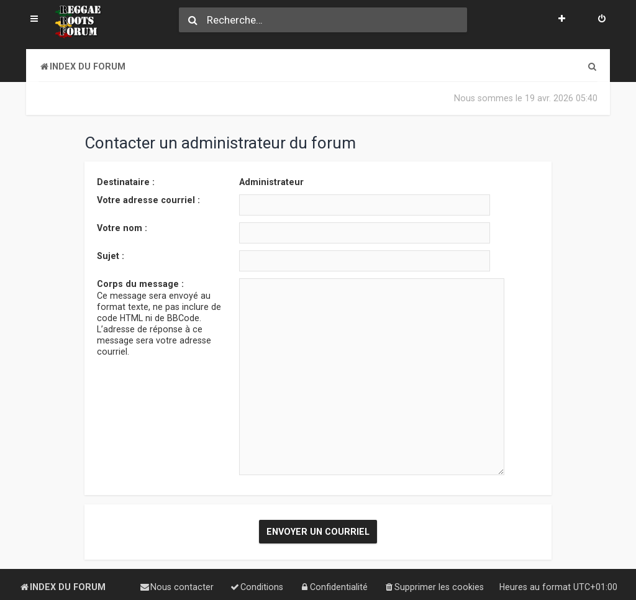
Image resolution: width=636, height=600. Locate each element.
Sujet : (110, 255)
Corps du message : (140, 283)
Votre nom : (122, 227)
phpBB (85, 578)
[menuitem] (601, 19)
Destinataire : (126, 181)
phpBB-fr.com (84, 588)
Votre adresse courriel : (148, 199)
